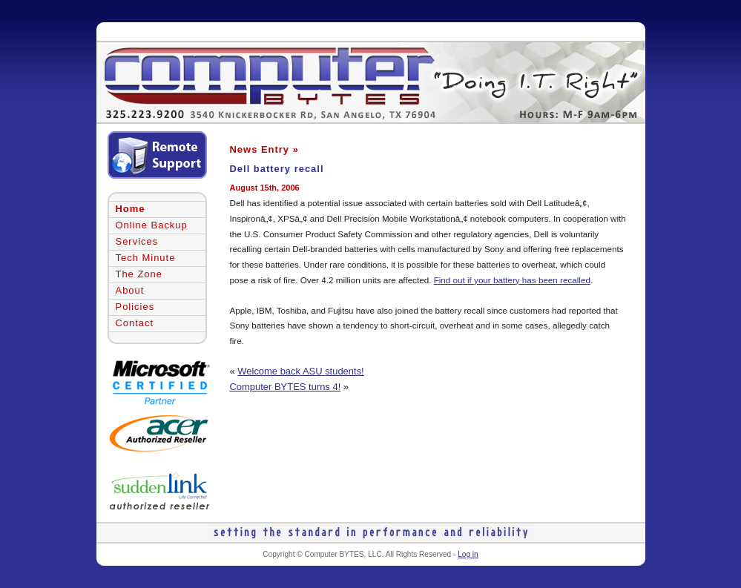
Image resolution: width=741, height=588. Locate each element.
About (130, 290)
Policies (135, 306)
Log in (468, 554)
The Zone (139, 274)
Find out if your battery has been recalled (512, 280)
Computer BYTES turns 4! (285, 386)
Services (137, 241)
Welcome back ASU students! (300, 371)
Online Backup (152, 225)
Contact (135, 322)
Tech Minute (146, 257)
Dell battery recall (277, 168)
